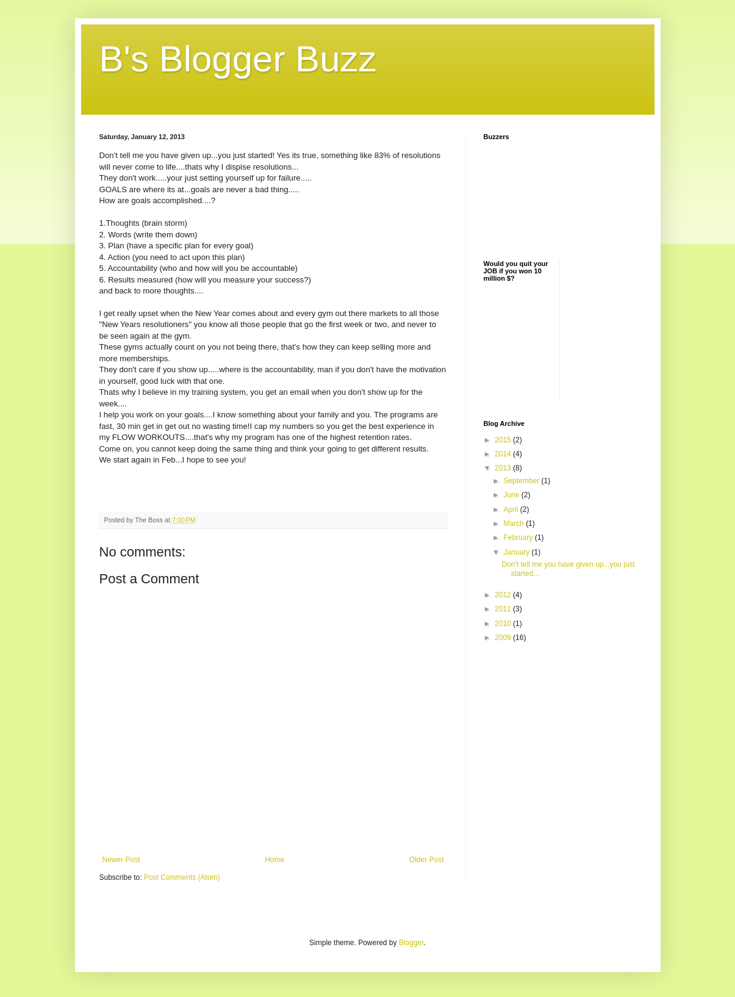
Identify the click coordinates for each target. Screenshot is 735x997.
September (522, 481)
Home (274, 859)
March (514, 523)
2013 (504, 468)
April (511, 509)
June (512, 495)
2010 (504, 623)
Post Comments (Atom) (182, 877)
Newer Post (121, 859)
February (518, 537)
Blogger (411, 942)
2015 (504, 440)
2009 (504, 637)
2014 (504, 454)
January (517, 552)
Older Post (426, 859)
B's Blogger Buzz (238, 58)
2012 (504, 595)
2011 (504, 609)
